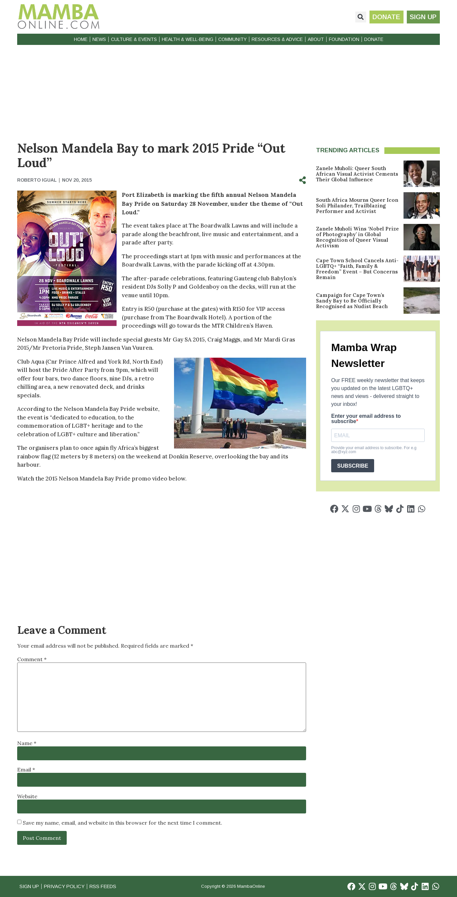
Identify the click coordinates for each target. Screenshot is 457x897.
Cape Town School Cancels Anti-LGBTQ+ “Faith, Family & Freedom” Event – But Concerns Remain (357, 268)
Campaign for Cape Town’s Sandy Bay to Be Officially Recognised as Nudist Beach (352, 300)
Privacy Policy (66, 886)
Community (232, 39)
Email (26, 769)
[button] (360, 17)
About (316, 39)
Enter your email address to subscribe (366, 418)
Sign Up (29, 886)
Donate (373, 39)
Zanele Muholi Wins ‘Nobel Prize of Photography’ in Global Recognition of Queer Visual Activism (357, 237)
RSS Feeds (106, 886)
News (99, 39)
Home (81, 39)
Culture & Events (134, 39)
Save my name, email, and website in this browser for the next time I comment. (122, 822)
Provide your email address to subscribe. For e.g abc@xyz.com (373, 450)
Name (26, 743)
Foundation (344, 39)
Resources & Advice (277, 39)
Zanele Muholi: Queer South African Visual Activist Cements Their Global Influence (357, 174)
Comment (32, 659)
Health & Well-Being (187, 39)
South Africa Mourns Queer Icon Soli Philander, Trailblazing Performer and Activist (357, 205)
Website (27, 796)
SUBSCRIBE (352, 466)
